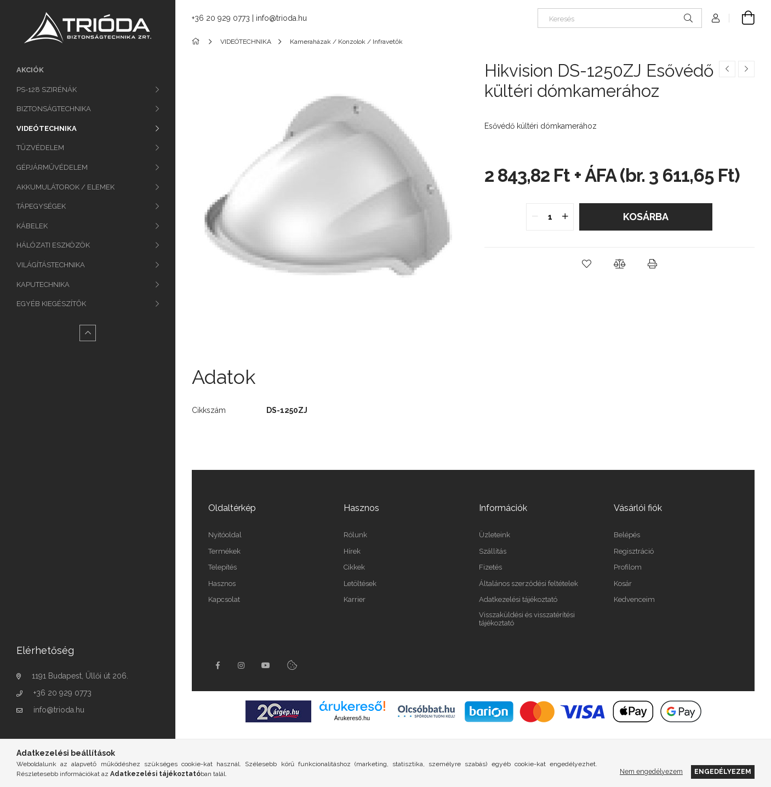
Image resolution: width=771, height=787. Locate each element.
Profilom (628, 567)
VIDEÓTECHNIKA (46, 128)
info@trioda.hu (58, 709)
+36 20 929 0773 (62, 692)
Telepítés (222, 567)
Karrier (354, 599)
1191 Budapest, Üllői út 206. (80, 675)
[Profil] (715, 18)
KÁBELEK (32, 226)
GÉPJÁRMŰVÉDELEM (52, 167)
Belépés (627, 535)
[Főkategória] (197, 41)
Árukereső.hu (352, 718)
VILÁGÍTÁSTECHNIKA (50, 265)
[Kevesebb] (87, 333)
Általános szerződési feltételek (528, 583)
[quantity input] (550, 217)
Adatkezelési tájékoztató (518, 599)
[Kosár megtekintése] (742, 18)
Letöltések (360, 583)
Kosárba (646, 216)
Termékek (224, 551)
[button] (586, 264)
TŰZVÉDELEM (40, 147)
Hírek (352, 551)
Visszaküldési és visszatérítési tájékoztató (527, 619)
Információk (503, 508)
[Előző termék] (727, 69)
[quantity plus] (565, 217)
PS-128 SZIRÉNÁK (46, 89)
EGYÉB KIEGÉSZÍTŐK (51, 304)
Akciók (30, 70)
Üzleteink (494, 535)
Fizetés (490, 567)
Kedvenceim (634, 599)
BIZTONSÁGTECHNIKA (53, 109)
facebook (217, 665)
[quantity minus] (535, 217)
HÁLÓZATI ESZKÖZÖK (53, 245)
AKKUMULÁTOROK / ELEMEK (65, 187)
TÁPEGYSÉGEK (41, 206)
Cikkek (354, 567)
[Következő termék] (746, 69)
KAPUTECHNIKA (43, 284)
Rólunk (355, 535)
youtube (265, 665)
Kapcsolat (224, 599)
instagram (241, 665)
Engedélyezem (722, 771)
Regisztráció (634, 551)
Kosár (623, 583)
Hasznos (222, 583)
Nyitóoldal (225, 535)
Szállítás (492, 551)
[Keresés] (620, 18)
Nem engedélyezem (651, 771)
